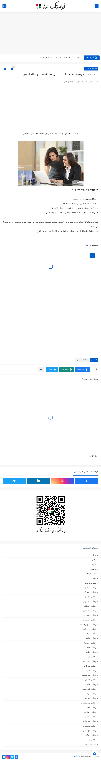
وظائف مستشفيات (88, 703)
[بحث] (4, 6)
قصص (93, 578)
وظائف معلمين (90, 716)
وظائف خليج (91, 652)
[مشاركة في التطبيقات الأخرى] (41, 369)
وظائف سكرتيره (91, 69)
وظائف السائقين (89, 610)
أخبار (94, 555)
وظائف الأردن (90, 597)
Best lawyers (90, 744)
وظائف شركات (90, 666)
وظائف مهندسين (89, 730)
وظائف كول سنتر (89, 689)
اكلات (94, 560)
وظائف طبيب (90, 670)
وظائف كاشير (90, 684)
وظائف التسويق (89, 601)
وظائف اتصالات (90, 592)
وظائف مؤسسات (89, 693)
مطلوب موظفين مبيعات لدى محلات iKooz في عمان (61, 58)
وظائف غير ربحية (89, 675)
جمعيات (93, 569)
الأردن (93, 564)
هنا (86, 245)
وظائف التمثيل (90, 606)
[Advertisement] (50, 33)
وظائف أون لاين (89, 629)
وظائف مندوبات (89, 721)
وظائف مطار (91, 707)
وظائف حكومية (90, 643)
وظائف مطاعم (90, 712)
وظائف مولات (90, 735)
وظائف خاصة (90, 647)
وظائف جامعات (90, 638)
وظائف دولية (91, 657)
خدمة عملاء (91, 574)
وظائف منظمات (89, 726)
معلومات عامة (90, 583)
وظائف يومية (91, 740)
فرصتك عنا (76, 756)
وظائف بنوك (91, 633)
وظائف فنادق (90, 680)
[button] (82, 369)
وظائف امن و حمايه (88, 624)
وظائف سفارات (89, 587)
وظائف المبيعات (89, 620)
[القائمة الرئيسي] (97, 6)
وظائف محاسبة (90, 698)
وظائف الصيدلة (90, 615)
